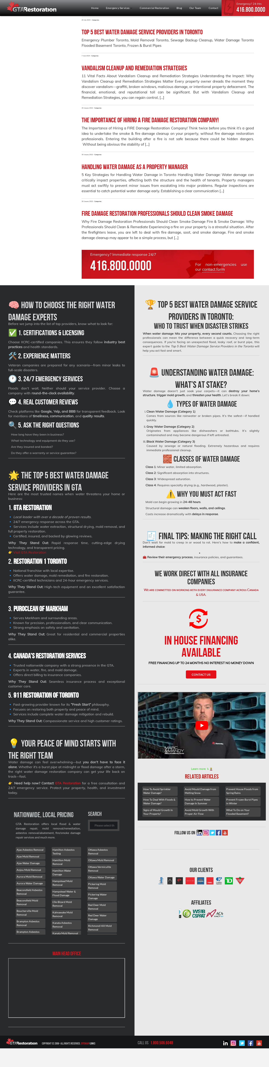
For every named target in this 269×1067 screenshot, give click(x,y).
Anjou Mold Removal (29, 869)
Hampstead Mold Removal (62, 882)
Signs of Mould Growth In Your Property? (158, 810)
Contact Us (201, 673)
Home (94, 8)
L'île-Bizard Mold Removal (62, 903)
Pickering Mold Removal (97, 885)
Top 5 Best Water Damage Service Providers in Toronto (142, 32)
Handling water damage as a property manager (135, 166)
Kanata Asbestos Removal (62, 924)
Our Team (195, 8)
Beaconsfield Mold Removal (27, 902)
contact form (213, 269)
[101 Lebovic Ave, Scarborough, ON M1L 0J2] (66, 988)
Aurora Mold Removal (29, 876)
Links (92, 1043)
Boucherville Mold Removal (27, 912)
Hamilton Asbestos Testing (63, 851)
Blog (179, 8)
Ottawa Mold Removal (101, 860)
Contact (213, 8)
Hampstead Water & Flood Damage (64, 893)
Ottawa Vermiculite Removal (99, 868)
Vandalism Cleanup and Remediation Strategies (134, 68)
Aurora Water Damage (30, 883)
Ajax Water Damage (28, 863)
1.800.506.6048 (161, 1042)
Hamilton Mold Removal (61, 862)
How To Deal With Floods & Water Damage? (159, 800)
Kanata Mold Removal (65, 933)
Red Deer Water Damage (97, 917)
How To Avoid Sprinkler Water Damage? (157, 789)
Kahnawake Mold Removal (62, 914)
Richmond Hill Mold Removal (100, 927)
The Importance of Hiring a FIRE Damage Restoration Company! (150, 120)
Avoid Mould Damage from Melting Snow (200, 789)
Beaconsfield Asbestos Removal (29, 891)
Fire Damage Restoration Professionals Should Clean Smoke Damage (157, 213)
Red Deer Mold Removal (97, 906)
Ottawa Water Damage (101, 877)
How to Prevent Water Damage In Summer (198, 800)
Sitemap (85, 1043)
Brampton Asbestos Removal (28, 923)
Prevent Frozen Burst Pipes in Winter (242, 800)
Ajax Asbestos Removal (30, 849)
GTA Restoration (68, 783)
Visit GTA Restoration (29, 552)
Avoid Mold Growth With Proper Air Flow (199, 810)
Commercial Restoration (154, 8)
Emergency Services (119, 8)
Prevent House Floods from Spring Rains (242, 789)
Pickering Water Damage (97, 896)
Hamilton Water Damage (61, 872)
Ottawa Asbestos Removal (98, 851)
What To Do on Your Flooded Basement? (238, 810)
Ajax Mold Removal (28, 856)
